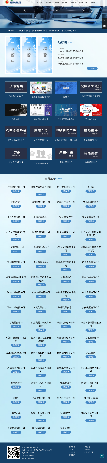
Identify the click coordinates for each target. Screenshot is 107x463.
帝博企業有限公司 (91, 262)
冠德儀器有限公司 (16, 368)
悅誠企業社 (65, 383)
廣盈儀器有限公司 (91, 140)
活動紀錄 (73, 3)
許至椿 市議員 (91, 398)
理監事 (57, 3)
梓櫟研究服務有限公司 (41, 415)
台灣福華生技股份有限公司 (91, 249)
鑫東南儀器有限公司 (16, 277)
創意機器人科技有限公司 (41, 324)
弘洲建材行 (65, 413)
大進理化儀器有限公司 (66, 249)
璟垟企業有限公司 (41, 232)
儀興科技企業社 (41, 262)
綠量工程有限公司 (66, 368)
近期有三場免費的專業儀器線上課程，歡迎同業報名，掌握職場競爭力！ (47, 31)
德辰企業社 (65, 428)
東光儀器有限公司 (91, 217)
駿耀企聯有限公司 (66, 337)
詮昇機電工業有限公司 (66, 264)
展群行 (66, 97)
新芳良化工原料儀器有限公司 (91, 234)
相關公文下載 (83, 3)
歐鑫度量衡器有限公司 (41, 97)
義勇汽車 (16, 413)
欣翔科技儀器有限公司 (16, 339)
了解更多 (92, 68)
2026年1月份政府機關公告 (71, 51)
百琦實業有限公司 (41, 164)
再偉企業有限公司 (16, 307)
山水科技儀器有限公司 (41, 369)
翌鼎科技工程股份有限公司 (66, 140)
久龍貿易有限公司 (16, 96)
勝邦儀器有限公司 (41, 428)
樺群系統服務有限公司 (91, 369)
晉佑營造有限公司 (16, 428)
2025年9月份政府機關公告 (71, 57)
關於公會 (40, 3)
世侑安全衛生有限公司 (91, 415)
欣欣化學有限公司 (66, 322)
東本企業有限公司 (91, 292)
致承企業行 (16, 383)
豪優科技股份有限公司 (41, 384)
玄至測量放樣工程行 (16, 140)
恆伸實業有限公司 (66, 187)
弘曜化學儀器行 (66, 307)
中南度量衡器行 (91, 337)
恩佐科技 (90, 352)
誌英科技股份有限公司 (91, 384)
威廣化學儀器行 (41, 307)
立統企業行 (17, 119)
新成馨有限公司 (16, 247)
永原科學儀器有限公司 (91, 96)
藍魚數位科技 (90, 119)
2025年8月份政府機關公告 (71, 64)
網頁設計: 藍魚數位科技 (29, 458)
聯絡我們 (93, 3)
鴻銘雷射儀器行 (91, 162)
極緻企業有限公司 (66, 352)
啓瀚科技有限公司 (66, 202)
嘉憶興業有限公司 (41, 119)
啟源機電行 (65, 277)
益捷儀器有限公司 (41, 292)
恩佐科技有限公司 (66, 398)
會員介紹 (64, 3)
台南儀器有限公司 (91, 307)
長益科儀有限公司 (91, 277)
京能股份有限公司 (16, 162)
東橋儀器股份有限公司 (66, 294)
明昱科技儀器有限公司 (16, 234)
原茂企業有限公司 (41, 140)
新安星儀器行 (16, 322)
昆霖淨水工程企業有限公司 (41, 279)
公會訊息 (49, 3)
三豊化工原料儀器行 (66, 119)
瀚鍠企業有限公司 (16, 292)
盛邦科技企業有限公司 (41, 354)
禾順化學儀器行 (66, 162)
